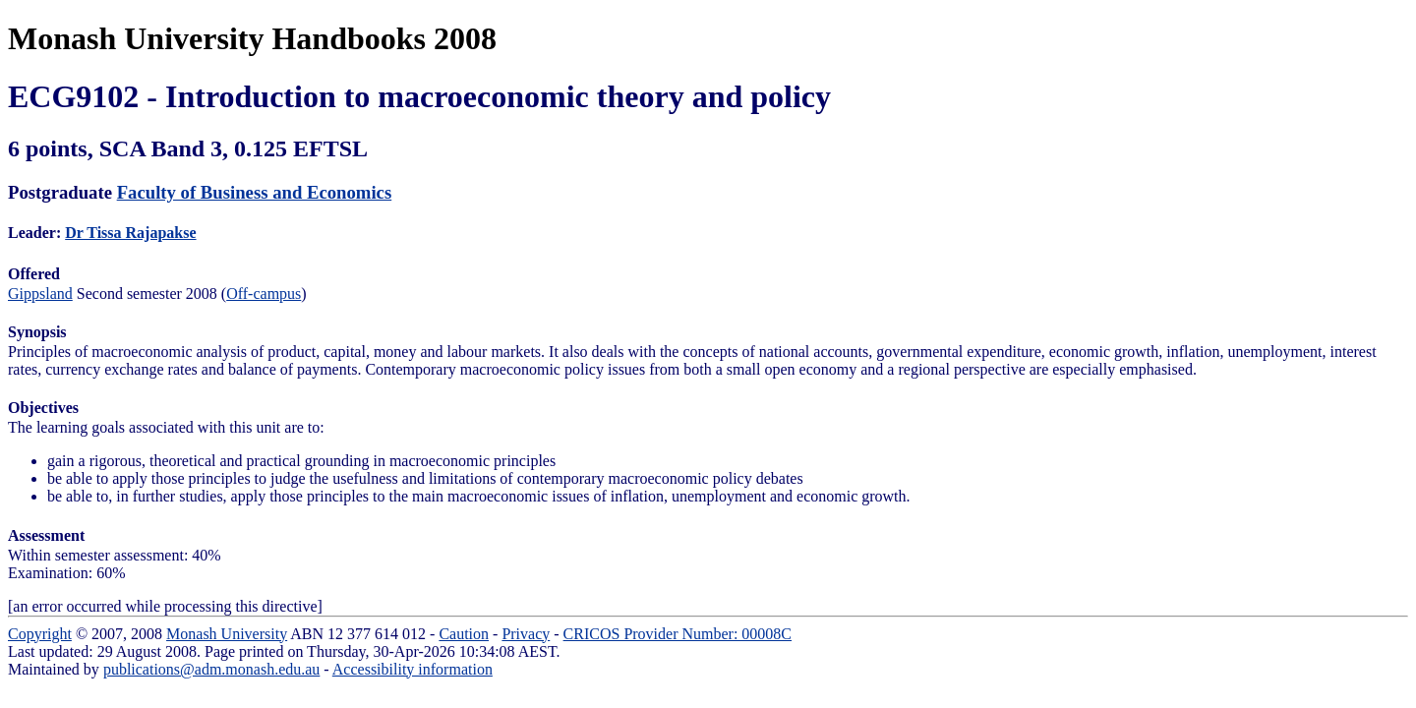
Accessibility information (412, 669)
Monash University (226, 633)
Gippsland (40, 293)
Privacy (526, 633)
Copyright (40, 633)
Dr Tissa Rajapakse (130, 232)
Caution (464, 633)
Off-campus (263, 293)
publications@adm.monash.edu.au (211, 669)
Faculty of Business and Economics (254, 192)
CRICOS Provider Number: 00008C (677, 633)
